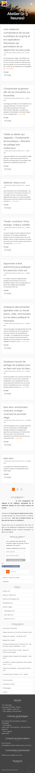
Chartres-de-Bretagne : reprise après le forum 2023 (17, 669)
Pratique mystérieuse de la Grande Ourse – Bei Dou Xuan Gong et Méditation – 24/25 (17, 645)
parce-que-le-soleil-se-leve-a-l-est (14, 52)
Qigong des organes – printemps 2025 (14, 636)
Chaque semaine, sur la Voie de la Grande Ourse (17, 632)
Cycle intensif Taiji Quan (10, 628)
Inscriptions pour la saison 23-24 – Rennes (15, 674)
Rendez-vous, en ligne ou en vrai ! (12, 755)
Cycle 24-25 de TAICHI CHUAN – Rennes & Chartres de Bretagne (16, 651)
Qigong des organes (9, 640)
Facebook (17, 761)
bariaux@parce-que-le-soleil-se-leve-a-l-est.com (16, 745)
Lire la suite (9, 68)
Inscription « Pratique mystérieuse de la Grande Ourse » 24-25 (17, 663)
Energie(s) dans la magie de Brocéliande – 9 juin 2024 (17, 657)
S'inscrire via (11, 566)
